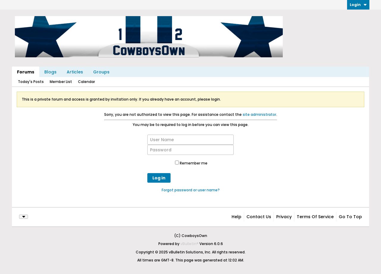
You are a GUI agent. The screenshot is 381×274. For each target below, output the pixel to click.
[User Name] (190, 140)
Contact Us (258, 217)
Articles (75, 72)
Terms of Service (315, 217)
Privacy (284, 217)
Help (236, 217)
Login (358, 4)
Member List (61, 81)
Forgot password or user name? (191, 190)
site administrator (259, 114)
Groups (101, 72)
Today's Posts (31, 81)
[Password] (190, 150)
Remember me (191, 163)
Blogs (50, 72)
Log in (158, 178)
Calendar (86, 81)
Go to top (350, 217)
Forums (25, 72)
